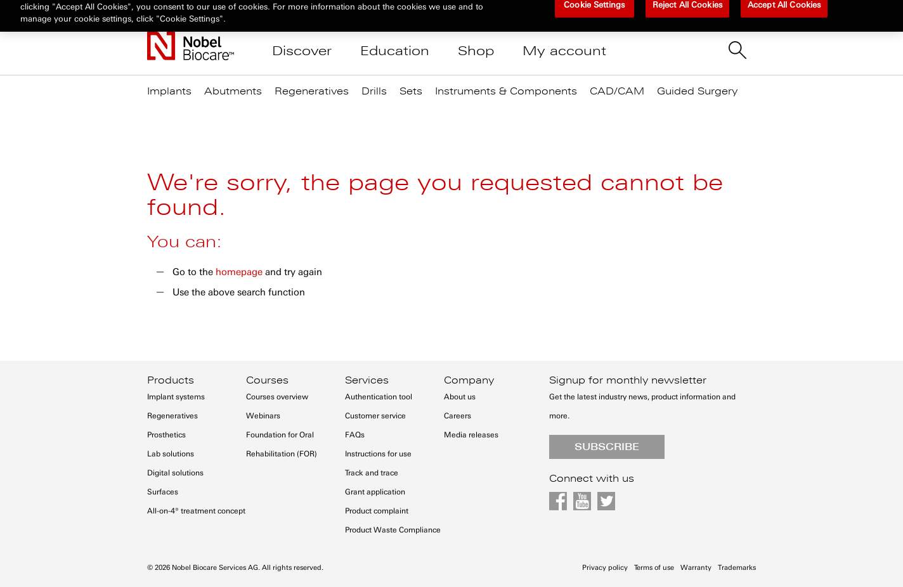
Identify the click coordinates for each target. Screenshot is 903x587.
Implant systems (176, 396)
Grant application (375, 491)
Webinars (263, 415)
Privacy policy (605, 568)
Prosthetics (166, 434)
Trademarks (737, 568)
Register (626, 12)
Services (367, 380)
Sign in (564, 12)
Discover (302, 50)
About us (460, 396)
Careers (457, 415)
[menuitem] (175, 88)
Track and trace (371, 472)
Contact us (496, 12)
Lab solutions (170, 453)
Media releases (471, 434)
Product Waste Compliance (393, 530)
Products (170, 380)
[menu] (451, 96)
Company (469, 380)
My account (564, 50)
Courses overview (277, 396)
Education (394, 50)
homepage (239, 272)
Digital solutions (175, 472)
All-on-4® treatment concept (196, 510)
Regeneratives (172, 415)
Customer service (375, 415)
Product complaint (376, 510)
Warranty (695, 568)
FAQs (355, 434)
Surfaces (162, 491)
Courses (267, 380)
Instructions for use (378, 453)
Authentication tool (378, 396)
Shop (476, 50)
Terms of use (654, 568)
